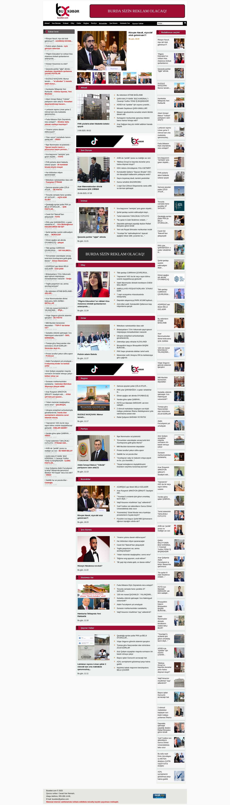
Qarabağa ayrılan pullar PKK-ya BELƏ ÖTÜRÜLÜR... (58, 207)
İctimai (65, 23)
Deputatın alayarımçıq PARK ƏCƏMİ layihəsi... (135, 300)
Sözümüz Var (125, 23)
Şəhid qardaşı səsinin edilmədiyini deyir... (133, 212)
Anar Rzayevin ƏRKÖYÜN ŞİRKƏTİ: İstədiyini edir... (58, 394)
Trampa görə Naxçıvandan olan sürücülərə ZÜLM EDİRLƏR (57, 345)
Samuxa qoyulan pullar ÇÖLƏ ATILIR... (57, 188)
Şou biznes (113, 23)
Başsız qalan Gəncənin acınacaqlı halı (132, 658)
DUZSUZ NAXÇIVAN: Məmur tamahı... (58, 81)
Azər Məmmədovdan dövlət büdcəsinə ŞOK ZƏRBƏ (56, 301)
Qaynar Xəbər (137, 24)
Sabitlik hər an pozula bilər (127, 454)
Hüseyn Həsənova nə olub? (56, 64)
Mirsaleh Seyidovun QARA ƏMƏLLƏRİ (132, 108)
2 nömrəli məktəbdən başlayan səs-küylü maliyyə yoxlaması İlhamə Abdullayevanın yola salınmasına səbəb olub (135, 411)
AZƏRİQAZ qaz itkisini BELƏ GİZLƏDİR (132, 487)
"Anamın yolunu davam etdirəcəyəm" (131, 537)
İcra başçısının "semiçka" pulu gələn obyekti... (135, 209)
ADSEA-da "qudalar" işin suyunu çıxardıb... (133, 105)
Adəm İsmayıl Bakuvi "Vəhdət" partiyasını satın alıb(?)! (58, 101)
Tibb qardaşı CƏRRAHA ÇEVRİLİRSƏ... (132, 273)
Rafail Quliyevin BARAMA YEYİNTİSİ (131, 417)
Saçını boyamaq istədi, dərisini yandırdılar (133, 178)
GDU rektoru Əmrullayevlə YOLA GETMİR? (134, 168)
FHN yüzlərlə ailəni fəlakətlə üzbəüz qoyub (56, 164)
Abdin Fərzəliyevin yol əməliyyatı (59, 363)
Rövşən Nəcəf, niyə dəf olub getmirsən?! (163, 42)
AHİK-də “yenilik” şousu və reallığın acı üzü (133, 158)
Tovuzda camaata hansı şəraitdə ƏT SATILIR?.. (58, 197)
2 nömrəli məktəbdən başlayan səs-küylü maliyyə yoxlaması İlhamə (164, 713)
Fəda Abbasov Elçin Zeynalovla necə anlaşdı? (57, 121)
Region (86, 23)
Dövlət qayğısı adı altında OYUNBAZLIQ (132, 396)
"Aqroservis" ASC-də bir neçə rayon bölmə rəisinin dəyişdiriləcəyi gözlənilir (58, 425)
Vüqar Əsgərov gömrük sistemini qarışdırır (58, 317)
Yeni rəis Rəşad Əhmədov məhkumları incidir (134, 230)
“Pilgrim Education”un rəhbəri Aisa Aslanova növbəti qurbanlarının (164, 58)
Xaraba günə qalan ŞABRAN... (129, 399)
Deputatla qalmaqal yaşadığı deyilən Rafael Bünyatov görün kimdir (134, 225)
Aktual (46, 23)
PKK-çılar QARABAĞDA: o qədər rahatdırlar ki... (59, 224)
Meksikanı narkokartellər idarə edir (59, 181)
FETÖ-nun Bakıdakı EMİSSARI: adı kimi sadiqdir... (164, 590)
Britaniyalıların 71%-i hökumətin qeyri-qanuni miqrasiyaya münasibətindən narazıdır (58, 276)
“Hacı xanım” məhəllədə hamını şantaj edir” (58, 138)
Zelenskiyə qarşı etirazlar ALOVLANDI (132, 342)
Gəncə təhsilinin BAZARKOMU (129, 182)
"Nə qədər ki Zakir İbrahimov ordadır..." (132, 220)
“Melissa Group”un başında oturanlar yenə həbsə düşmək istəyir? (164, 667)
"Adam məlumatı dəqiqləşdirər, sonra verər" (134, 555)
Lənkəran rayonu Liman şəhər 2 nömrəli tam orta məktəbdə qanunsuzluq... (58, 112)
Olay (72, 23)
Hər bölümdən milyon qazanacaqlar (54, 174)
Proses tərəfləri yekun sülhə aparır (130, 450)
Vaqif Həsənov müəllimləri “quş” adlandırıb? (134, 502)
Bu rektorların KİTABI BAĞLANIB (130, 95)
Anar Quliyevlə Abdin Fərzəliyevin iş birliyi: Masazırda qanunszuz (164, 562)
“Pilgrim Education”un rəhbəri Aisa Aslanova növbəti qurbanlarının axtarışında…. (59, 56)
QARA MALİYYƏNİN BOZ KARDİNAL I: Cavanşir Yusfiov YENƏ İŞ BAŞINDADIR (164, 546)
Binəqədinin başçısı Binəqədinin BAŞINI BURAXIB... (162, 606)
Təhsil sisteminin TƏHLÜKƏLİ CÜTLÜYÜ (57, 442)
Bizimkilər (103, 24)
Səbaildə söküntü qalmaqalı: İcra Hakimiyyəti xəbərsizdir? (58, 335)
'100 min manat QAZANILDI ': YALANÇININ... (57, 309)
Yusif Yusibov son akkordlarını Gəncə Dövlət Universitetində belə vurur (164, 743)
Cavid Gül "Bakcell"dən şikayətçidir (130, 545)
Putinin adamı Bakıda (87, 354)
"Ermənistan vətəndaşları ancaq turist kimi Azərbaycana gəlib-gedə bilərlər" (58, 258)
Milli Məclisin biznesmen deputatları (57, 325)
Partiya (94, 23)
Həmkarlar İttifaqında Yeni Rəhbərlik (58, 91)
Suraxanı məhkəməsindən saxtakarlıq (58, 384)
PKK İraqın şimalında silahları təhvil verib (133, 351)
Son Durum (56, 23)
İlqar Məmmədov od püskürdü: (58, 147)
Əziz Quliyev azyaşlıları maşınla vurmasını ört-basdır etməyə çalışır (59, 373)
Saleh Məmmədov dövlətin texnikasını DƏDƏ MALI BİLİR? (163, 622)
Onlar (79, 23)
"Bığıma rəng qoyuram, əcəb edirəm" (131, 558)
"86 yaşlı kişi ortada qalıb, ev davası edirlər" (134, 562)
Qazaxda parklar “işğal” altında (58, 71)
